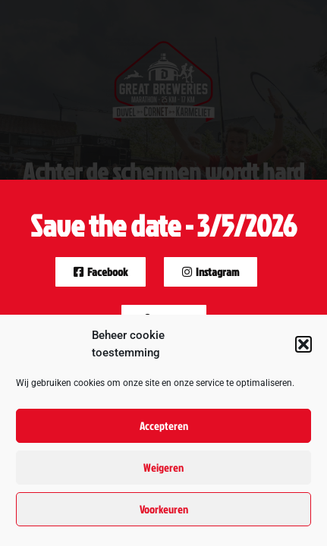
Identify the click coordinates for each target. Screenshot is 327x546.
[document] (163, 273)
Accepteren (164, 426)
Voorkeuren (164, 509)
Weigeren (163, 467)
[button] (303, 344)
